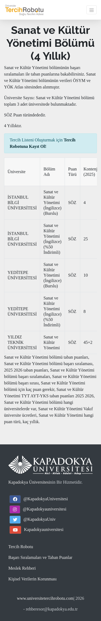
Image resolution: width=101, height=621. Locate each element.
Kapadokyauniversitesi (44, 529)
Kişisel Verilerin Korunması (32, 579)
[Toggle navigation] (91, 9)
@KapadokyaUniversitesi (45, 499)
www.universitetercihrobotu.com (45, 598)
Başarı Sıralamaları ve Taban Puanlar (40, 557)
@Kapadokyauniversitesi (44, 509)
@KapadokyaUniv (39, 519)
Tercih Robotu (20, 546)
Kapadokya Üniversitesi (29, 482)
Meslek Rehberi (22, 568)
